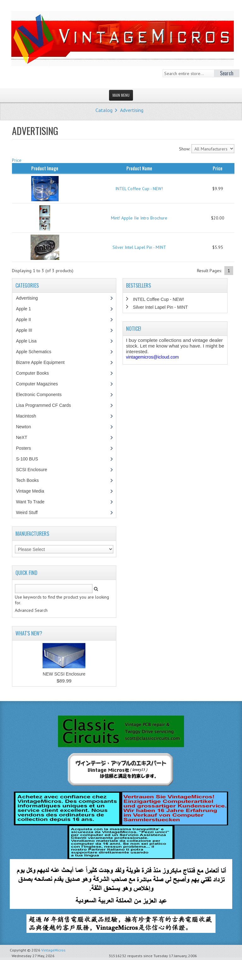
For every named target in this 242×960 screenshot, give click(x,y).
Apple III (27, 330)
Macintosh (29, 416)
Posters (26, 448)
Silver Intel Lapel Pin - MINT (139, 247)
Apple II (26, 319)
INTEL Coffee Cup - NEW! (139, 188)
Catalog (103, 110)
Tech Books (32, 480)
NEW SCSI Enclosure (64, 673)
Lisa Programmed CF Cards (47, 405)
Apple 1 (26, 308)
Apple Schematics (37, 351)
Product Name (139, 168)
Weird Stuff (30, 512)
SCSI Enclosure (35, 469)
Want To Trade (30, 501)
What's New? (28, 633)
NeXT (21, 437)
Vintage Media (33, 491)
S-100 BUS (30, 458)
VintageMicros (53, 950)
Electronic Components (42, 394)
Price (16, 160)
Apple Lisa (31, 340)
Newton (23, 426)
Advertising (131, 110)
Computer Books (37, 373)
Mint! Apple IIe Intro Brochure (139, 218)
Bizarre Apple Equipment (43, 362)
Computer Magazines (41, 383)
